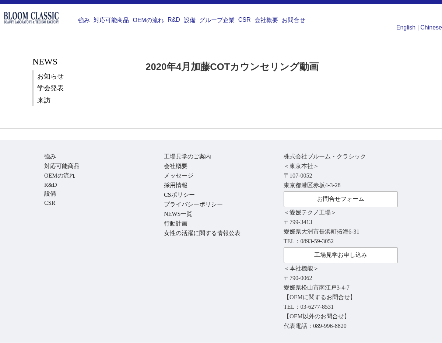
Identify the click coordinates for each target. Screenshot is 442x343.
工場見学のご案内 (187, 156)
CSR (244, 20)
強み (84, 20)
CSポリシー (179, 195)
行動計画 (175, 223)
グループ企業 (217, 20)
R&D (174, 20)
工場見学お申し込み (340, 255)
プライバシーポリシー (193, 204)
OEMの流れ (148, 20)
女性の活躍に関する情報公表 (202, 233)
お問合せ (293, 20)
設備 (190, 20)
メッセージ (178, 175)
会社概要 (266, 20)
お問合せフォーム (340, 199)
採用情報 (175, 185)
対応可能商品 (111, 20)
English (405, 27)
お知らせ (50, 76)
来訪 (43, 100)
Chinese (431, 27)
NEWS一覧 (178, 214)
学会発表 (50, 88)
